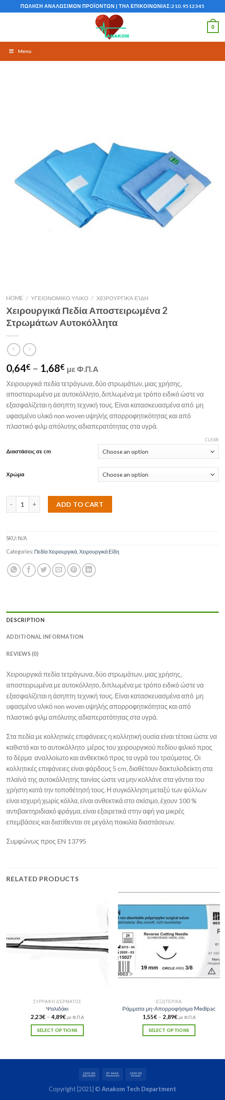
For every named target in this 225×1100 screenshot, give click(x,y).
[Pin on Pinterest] (74, 570)
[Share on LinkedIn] (89, 570)
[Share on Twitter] (44, 570)
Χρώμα (15, 474)
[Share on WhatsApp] (14, 570)
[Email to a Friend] (59, 570)
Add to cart (79, 504)
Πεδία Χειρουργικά (55, 551)
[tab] (112, 620)
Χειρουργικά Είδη (122, 298)
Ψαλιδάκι (57, 1008)
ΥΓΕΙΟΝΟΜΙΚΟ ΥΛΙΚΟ (59, 298)
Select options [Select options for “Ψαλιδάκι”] (57, 1030)
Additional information (45, 636)
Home (14, 298)
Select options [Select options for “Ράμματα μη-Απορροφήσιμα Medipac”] (169, 1030)
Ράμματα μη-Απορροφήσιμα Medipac (168, 1008)
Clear (212, 439)
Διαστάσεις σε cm (28, 451)
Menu (19, 51)
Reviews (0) (22, 653)
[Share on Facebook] (29, 570)
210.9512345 (188, 6)
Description (25, 620)
